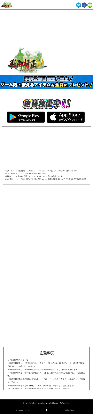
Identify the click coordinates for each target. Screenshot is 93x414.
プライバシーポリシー (23, 410)
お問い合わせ (69, 410)
